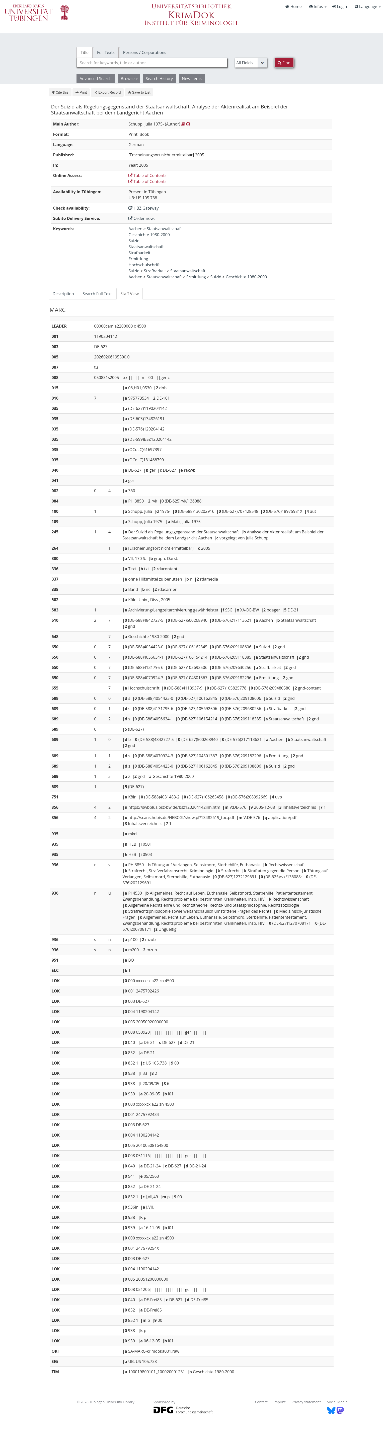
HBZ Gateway (143, 208)
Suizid (133, 240)
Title (85, 52)
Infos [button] (318, 6)
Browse (129, 78)
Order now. (141, 218)
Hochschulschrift (144, 265)
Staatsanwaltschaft (164, 228)
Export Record (107, 92)
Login (339, 6)
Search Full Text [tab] (97, 293)
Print (81, 92)
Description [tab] (63, 293)
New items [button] (192, 78)
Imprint (279, 1402)
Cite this (60, 92)
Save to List (139, 92)
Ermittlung (138, 259)
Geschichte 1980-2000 (149, 234)
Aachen (135, 228)
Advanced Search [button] (96, 78)
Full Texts (106, 52)
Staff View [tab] (129, 293)
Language (368, 6)
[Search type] (251, 63)
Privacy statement (306, 1402)
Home (293, 6)
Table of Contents (147, 175)
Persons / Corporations (144, 52)
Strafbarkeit (139, 253)
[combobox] (151, 63)
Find (284, 63)
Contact (261, 1402)
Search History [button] (159, 78)
